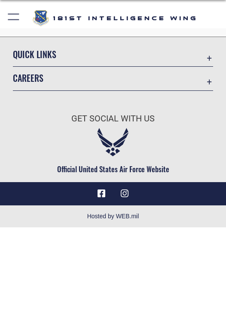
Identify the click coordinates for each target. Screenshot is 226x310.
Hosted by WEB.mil (113, 216)
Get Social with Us (113, 119)
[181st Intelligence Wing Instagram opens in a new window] (124, 193)
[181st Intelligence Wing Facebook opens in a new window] (101, 193)
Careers (28, 77)
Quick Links (34, 54)
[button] (14, 18)
